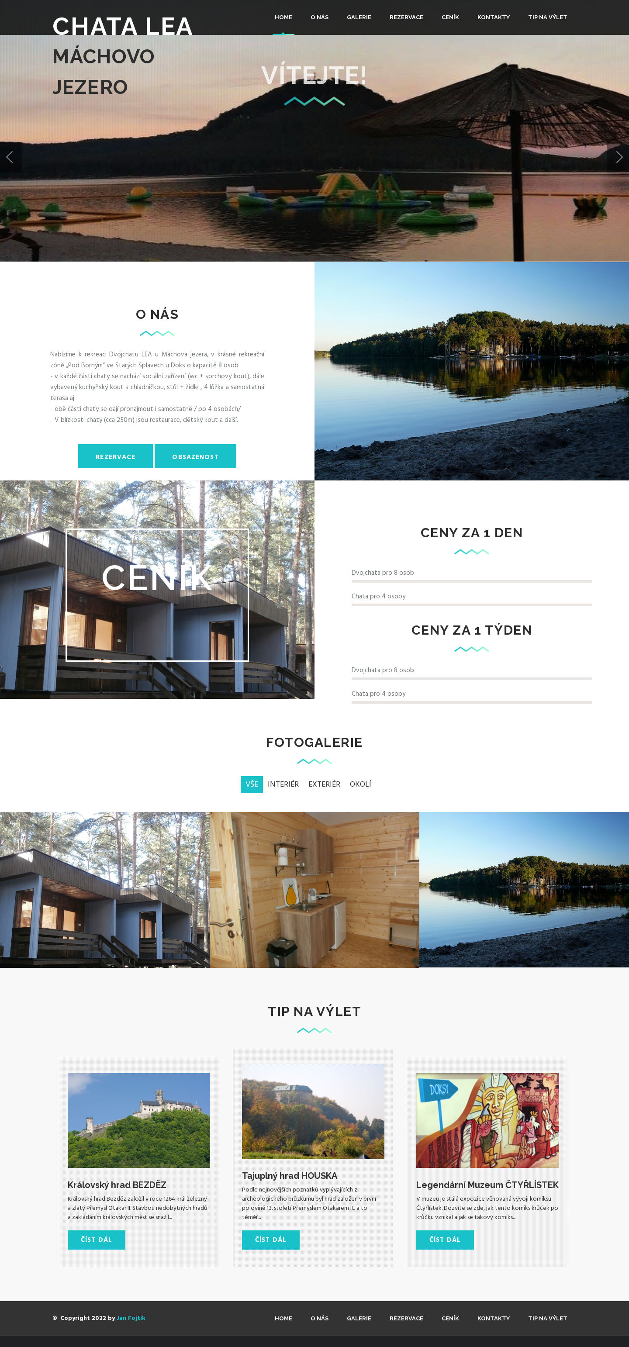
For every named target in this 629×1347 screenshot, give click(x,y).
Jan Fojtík (131, 1318)
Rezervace (115, 457)
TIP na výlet (547, 17)
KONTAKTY (493, 17)
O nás (319, 17)
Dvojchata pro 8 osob (383, 573)
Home (283, 17)
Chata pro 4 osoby (378, 596)
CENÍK (450, 17)
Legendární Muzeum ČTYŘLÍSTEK (487, 1185)
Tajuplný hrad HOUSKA (289, 1176)
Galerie (359, 17)
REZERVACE (406, 17)
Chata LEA (123, 26)
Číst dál (96, 1240)
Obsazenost (195, 457)
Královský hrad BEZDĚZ (117, 1185)
